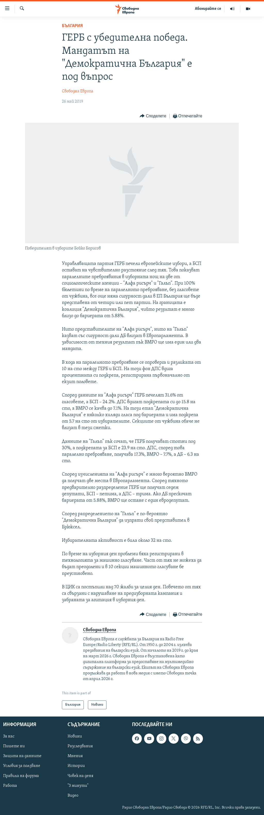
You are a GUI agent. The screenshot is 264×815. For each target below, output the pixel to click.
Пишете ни (14, 746)
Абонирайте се (208, 9)
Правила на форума (21, 776)
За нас (8, 736)
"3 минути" (78, 786)
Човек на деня (80, 776)
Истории (76, 766)
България (72, 26)
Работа (10, 786)
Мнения (75, 756)
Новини (75, 736)
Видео (73, 796)
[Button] (153, 116)
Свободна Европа (77, 91)
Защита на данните (22, 756)
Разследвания (80, 746)
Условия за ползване (21, 766)
